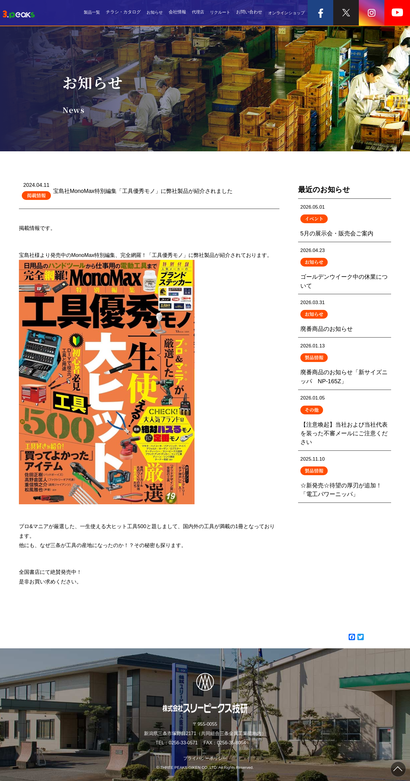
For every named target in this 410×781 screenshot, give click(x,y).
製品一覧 (85, 12)
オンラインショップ (285, 12)
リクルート (217, 12)
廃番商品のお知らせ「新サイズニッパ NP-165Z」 (344, 372)
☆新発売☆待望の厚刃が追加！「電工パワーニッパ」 (344, 492)
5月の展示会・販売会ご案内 (344, 221)
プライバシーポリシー (205, 758)
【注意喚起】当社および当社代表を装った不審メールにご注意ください (344, 432)
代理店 (193, 12)
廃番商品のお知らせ (344, 322)
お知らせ (149, 12)
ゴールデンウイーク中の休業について (344, 271)
